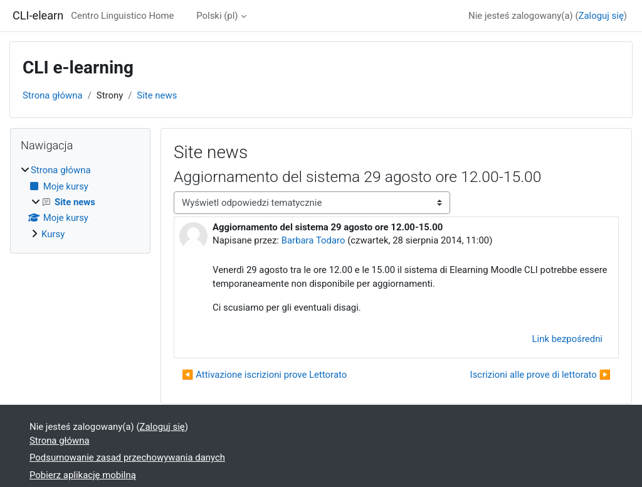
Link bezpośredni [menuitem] (567, 339)
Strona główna (53, 95)
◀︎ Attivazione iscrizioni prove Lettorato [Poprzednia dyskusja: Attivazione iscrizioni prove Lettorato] (264, 374)
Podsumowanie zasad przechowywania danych (127, 457)
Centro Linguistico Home (122, 15)
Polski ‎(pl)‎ (217, 15)
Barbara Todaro (313, 240)
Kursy (53, 234)
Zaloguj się (601, 15)
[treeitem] (80, 202)
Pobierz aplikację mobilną (82, 475)
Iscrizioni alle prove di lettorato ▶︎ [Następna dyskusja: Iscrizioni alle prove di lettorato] (540, 374)
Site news (157, 95)
